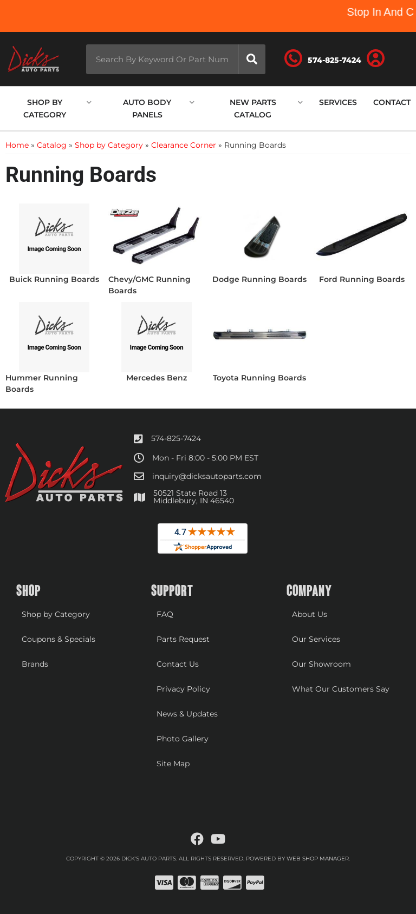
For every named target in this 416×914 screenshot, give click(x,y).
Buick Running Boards (54, 279)
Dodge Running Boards (259, 279)
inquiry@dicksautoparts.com (207, 476)
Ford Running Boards (362, 279)
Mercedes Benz (156, 378)
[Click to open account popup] (375, 59)
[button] (175, 59)
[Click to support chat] (322, 59)
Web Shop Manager (318, 858)
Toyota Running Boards (259, 378)
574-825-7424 (176, 438)
